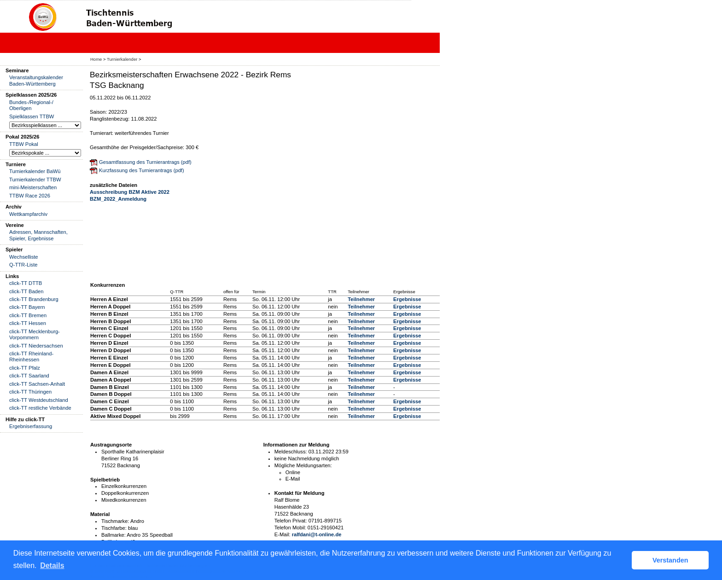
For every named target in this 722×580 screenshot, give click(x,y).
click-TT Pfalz (24, 368)
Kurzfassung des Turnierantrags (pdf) (141, 170)
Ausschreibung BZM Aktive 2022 (129, 192)
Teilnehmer (361, 299)
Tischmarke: (115, 521)
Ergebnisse (407, 299)
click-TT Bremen (28, 315)
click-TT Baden (26, 291)
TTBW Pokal (23, 144)
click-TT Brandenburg (33, 299)
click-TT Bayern (27, 307)
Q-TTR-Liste (23, 264)
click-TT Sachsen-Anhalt (37, 384)
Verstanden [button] (670, 560)
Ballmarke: (113, 535)
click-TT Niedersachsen (36, 345)
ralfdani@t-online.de (317, 534)
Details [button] (52, 565)
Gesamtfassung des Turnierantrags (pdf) (145, 162)
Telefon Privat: (290, 520)
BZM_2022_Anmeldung (118, 199)
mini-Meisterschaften (33, 187)
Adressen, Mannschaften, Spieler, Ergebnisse (38, 235)
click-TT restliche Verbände (40, 408)
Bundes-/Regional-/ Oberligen (31, 105)
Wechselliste (23, 257)
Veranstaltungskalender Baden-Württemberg (36, 80)
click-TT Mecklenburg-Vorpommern (34, 334)
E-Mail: (282, 534)
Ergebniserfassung (30, 426)
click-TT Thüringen (30, 391)
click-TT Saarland (29, 375)
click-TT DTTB (25, 283)
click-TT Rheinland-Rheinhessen (31, 356)
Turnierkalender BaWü (35, 171)
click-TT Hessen (27, 323)
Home (96, 59)
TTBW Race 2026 (29, 195)
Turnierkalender (122, 59)
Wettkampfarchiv (28, 214)
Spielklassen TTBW (31, 116)
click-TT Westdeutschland (38, 400)
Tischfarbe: (114, 528)
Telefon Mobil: (290, 527)
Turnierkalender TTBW (35, 179)
